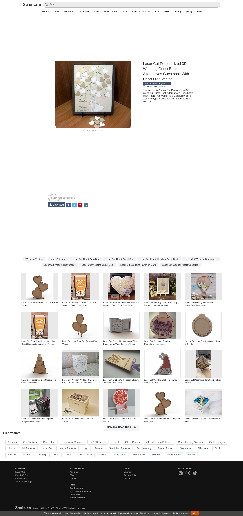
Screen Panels (165, 448)
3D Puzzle (84, 11)
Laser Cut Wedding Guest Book (98, 264)
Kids (157, 11)
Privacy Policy (130, 475)
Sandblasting (144, 448)
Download (56, 204)
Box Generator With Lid (81, 491)
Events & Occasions (141, 11)
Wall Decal (120, 454)
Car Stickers (30, 442)
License (127, 472)
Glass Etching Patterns (159, 442)
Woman (156, 454)
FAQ (72, 475)
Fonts (199, 11)
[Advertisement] (121, 39)
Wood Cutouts (110, 11)
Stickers (27, 454)
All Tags (192, 454)
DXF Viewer (75, 494)
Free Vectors (21, 478)
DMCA (127, 478)
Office (166, 11)
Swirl (56, 454)
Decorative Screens (72, 442)
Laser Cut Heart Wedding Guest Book (159, 259)
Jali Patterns (28, 448)
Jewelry (177, 11)
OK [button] (194, 513)
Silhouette (202, 448)
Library (189, 11)
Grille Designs (217, 442)
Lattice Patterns (67, 448)
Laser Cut (45, 11)
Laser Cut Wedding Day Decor (59, 264)
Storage (42, 454)
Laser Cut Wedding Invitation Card (138, 264)
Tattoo (69, 454)
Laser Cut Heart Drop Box (86, 259)
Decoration (49, 442)
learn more (184, 513)
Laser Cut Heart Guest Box (119, 259)
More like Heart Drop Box (121, 427)
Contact (73, 478)
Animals (12, 442)
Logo (85, 448)
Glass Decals (132, 442)
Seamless (185, 448)
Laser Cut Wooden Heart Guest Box (180, 264)
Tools (56, 11)
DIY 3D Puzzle (98, 442)
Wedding (52, 194)
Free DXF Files (22, 475)
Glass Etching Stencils (190, 442)
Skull (217, 448)
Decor (124, 11)
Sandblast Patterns (119, 448)
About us (74, 472)
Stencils (12, 454)
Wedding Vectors (34, 259)
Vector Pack (85, 454)
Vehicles (103, 454)
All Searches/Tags (24, 481)
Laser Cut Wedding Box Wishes (201, 259)
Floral (116, 442)
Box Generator (77, 488)
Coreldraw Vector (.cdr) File (157, 83)
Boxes (96, 11)
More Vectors (174, 454)
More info (163, 86)
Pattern (99, 448)
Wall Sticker (139, 454)
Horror (11, 448)
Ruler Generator (77, 497)
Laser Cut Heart (58, 259)
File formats (69, 11)
